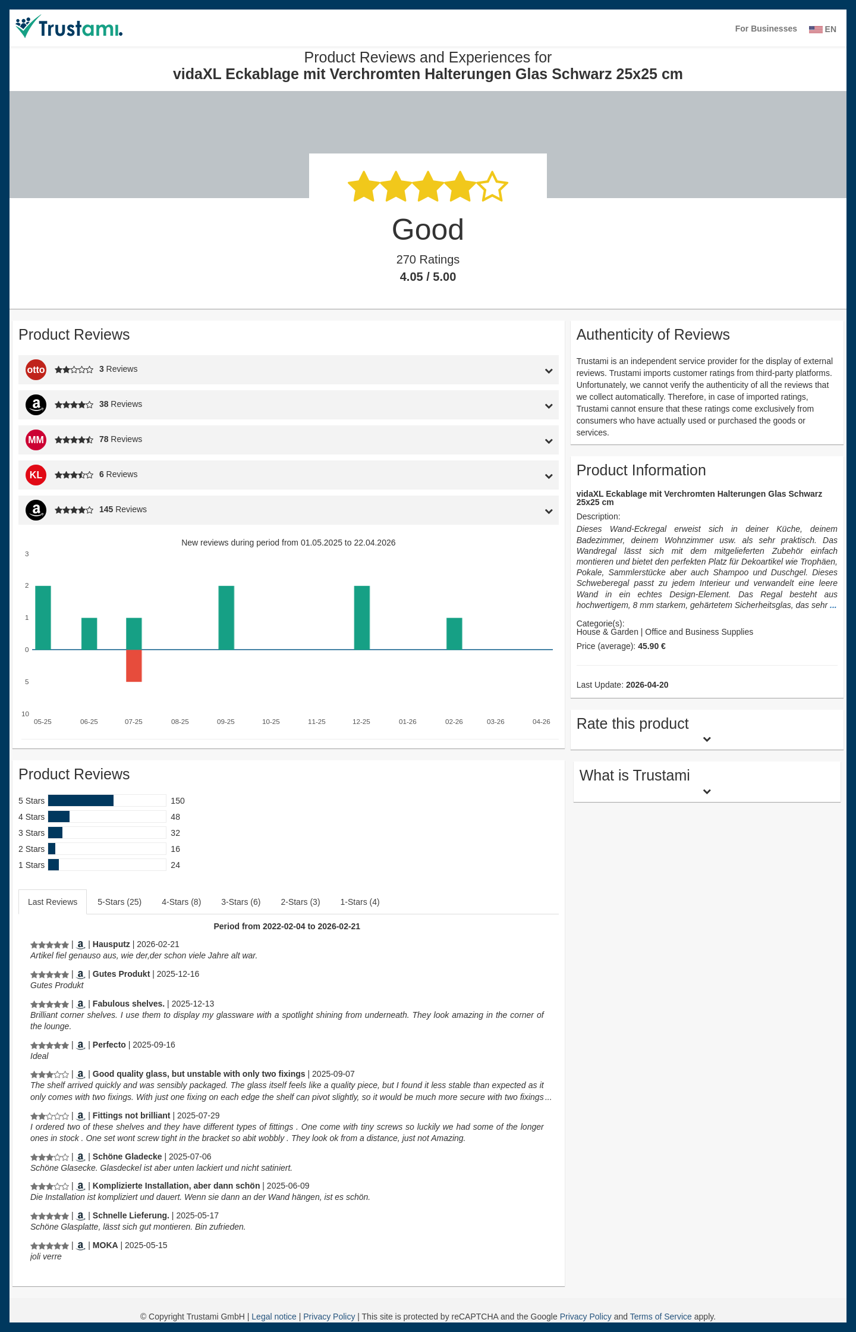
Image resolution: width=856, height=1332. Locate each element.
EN (822, 29)
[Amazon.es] (80, 1044)
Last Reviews (52, 902)
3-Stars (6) (240, 902)
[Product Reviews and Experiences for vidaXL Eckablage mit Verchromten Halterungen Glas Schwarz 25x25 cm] (49, 944)
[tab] (489, 369)
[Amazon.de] (80, 944)
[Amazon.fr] (80, 1245)
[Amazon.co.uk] (80, 1003)
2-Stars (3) (300, 902)
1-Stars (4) (360, 902)
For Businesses (766, 28)
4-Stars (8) (181, 902)
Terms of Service (661, 1316)
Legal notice (274, 1316)
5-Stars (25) (119, 902)
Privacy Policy (330, 1316)
